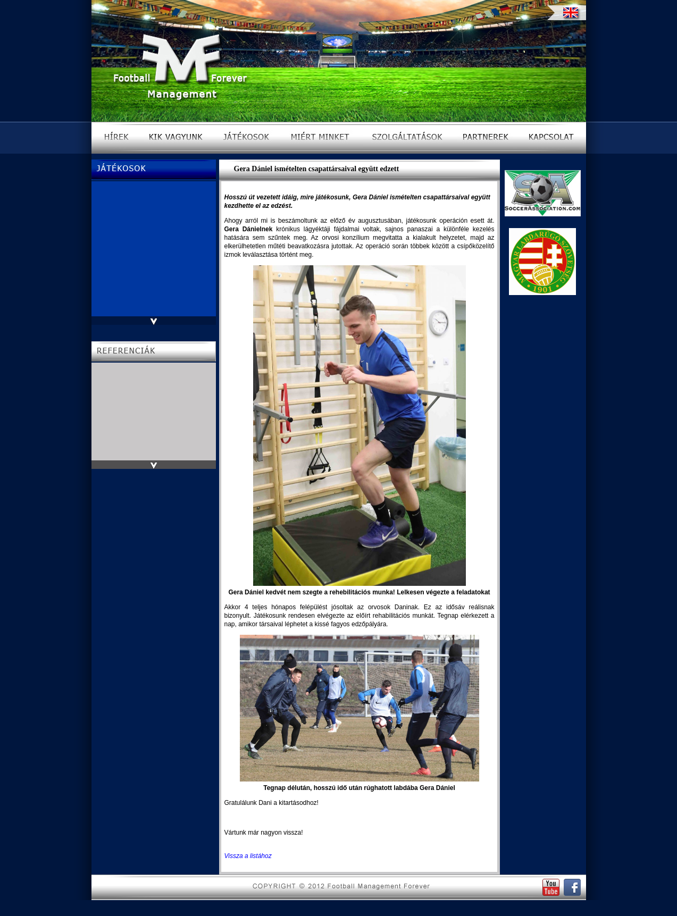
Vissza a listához (248, 856)
